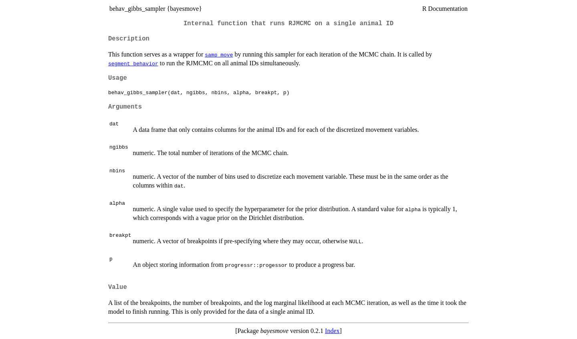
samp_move (219, 54)
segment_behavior (133, 63)
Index (332, 330)
